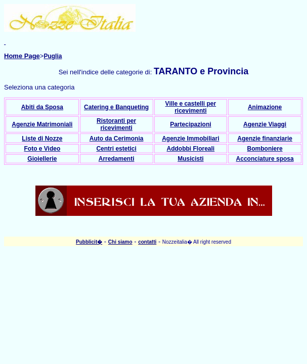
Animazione (265, 107)
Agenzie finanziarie (264, 138)
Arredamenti (117, 158)
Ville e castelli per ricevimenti (190, 107)
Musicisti (190, 158)
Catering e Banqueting (116, 107)
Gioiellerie (42, 158)
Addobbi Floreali (191, 148)
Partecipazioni (190, 124)
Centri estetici (116, 148)
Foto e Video (42, 148)
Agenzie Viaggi (264, 124)
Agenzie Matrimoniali (42, 124)
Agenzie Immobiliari (190, 138)
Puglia (52, 56)
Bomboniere (265, 148)
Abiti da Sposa (42, 107)
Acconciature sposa (265, 158)
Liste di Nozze (42, 138)
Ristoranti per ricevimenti (116, 124)
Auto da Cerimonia (117, 138)
